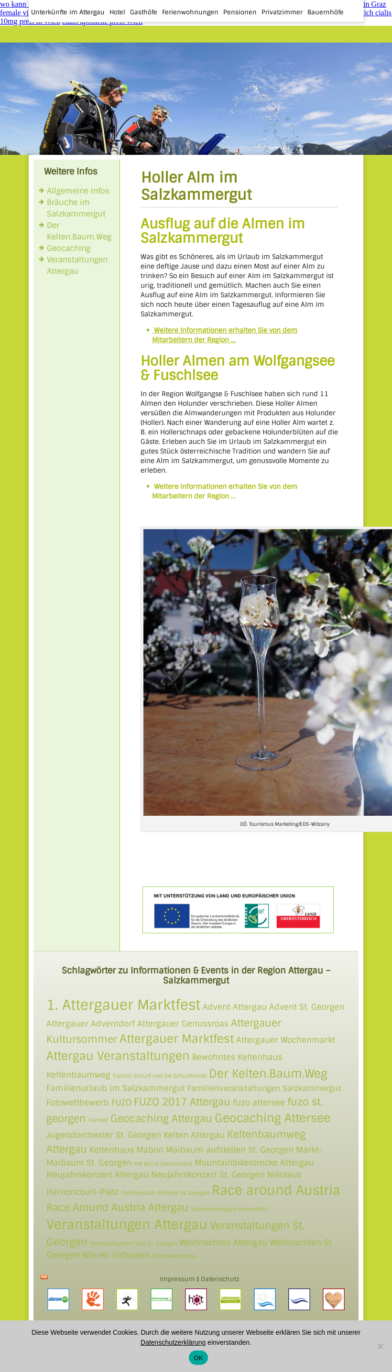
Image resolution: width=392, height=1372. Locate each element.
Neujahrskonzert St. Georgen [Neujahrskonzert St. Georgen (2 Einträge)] (208, 1174)
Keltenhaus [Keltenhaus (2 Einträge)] (111, 1150)
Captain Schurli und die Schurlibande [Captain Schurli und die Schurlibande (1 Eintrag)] (160, 1075)
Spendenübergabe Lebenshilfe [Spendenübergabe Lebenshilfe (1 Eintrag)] (229, 1209)
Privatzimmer (282, 12)
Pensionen (240, 12)
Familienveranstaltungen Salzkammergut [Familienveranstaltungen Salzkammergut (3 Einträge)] (264, 1088)
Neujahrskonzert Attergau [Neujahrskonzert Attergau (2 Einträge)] (97, 1174)
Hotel (117, 12)
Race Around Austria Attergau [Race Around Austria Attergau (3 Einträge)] (117, 1207)
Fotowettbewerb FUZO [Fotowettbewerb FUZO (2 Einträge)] (88, 1102)
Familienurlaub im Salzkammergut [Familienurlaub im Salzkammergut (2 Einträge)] (115, 1088)
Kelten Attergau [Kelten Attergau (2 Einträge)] (194, 1135)
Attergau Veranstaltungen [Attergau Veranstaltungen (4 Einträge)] (118, 1055)
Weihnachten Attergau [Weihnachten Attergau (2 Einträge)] (223, 1242)
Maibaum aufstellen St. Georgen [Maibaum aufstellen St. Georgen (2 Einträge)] (230, 1150)
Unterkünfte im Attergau (68, 12)
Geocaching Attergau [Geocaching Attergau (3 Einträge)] (161, 1118)
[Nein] (380, 1346)
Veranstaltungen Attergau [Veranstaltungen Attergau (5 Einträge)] (126, 1224)
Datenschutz (220, 1279)
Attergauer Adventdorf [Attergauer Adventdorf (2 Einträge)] (90, 1023)
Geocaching (68, 248)
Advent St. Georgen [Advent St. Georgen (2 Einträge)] (307, 1007)
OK (198, 1357)
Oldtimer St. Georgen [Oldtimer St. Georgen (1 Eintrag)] (183, 1192)
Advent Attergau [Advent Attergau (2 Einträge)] (235, 1007)
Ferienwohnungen (190, 12)
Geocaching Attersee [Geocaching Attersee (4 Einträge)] (272, 1118)
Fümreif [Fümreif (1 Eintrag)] (98, 1120)
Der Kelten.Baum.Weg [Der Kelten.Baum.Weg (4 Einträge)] (268, 1073)
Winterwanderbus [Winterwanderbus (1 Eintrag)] (174, 1256)
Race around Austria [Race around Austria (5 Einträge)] (276, 1190)
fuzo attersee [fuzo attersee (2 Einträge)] (259, 1102)
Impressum (177, 1279)
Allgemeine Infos (78, 191)
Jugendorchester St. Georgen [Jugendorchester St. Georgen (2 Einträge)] (103, 1135)
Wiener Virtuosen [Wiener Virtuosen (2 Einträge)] (116, 1255)
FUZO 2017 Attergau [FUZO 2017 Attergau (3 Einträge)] (182, 1101)
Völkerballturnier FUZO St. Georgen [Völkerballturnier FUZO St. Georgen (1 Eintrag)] (133, 1243)
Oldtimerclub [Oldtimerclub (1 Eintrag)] (137, 1192)
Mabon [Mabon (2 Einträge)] (149, 1150)
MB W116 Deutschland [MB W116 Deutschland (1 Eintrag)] (163, 1163)
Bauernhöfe (325, 12)
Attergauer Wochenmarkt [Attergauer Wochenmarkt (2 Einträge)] (285, 1040)
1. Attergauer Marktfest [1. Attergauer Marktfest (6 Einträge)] (123, 1005)
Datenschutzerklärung (173, 1342)
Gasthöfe (143, 12)
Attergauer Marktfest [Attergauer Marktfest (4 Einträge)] (177, 1038)
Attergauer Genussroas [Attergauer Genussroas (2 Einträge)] (183, 1023)
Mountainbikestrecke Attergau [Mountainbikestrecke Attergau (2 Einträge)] (254, 1162)
